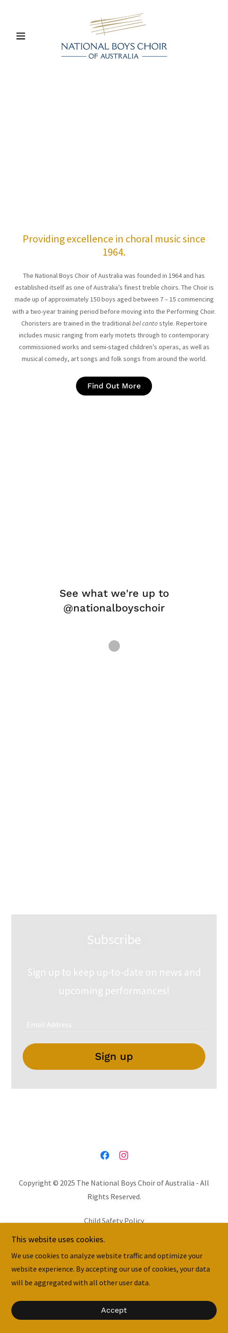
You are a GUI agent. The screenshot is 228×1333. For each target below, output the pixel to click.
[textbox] (114, 1020)
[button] (26, 35)
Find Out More (114, 385)
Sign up (114, 1056)
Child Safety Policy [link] (114, 1220)
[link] (114, 36)
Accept (114, 1310)
